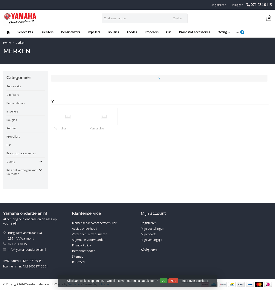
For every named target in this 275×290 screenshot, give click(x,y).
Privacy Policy (81, 245)
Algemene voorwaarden (88, 240)
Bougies (113, 32)
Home (7, 42)
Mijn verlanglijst (151, 240)
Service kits (25, 32)
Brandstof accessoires (194, 32)
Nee (173, 280)
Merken (19, 42)
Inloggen (237, 5)
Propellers (152, 32)
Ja (163, 280)
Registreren (218, 5)
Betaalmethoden (83, 251)
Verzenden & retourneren (89, 234)
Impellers (93, 32)
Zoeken (178, 18)
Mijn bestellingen (152, 228)
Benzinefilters (70, 32)
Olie (168, 32)
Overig (224, 32)
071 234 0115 (261, 4)
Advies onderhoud (84, 228)
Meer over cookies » (195, 280)
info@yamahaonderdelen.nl (27, 249)
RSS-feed (78, 262)
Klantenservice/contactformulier (94, 223)
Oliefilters (46, 32)
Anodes (132, 32)
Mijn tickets (149, 234)
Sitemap (77, 256)
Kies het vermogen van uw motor (21, 172)
